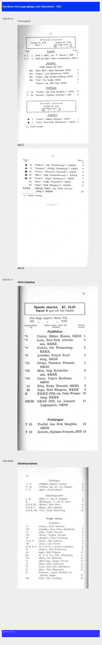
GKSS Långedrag (26, 282)
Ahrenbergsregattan (27, 463)
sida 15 (20, 144)
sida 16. (21, 268)
